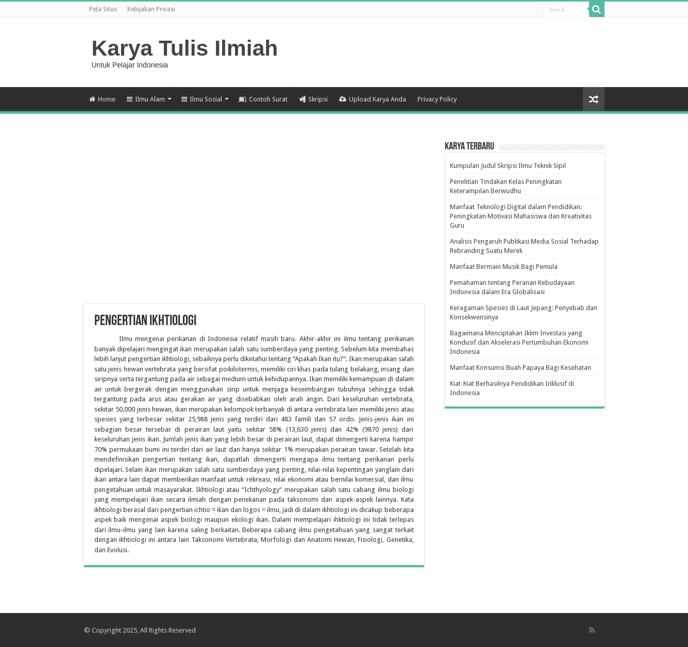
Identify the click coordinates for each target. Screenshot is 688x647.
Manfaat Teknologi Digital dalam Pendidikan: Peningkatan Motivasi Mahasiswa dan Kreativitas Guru (521, 216)
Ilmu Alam (146, 99)
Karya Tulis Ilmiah (185, 48)
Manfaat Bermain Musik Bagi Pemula (504, 266)
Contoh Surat (263, 99)
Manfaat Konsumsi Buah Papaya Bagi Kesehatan (520, 367)
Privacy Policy (437, 99)
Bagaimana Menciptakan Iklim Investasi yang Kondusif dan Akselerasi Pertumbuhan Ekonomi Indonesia (519, 342)
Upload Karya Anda (372, 99)
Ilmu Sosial (201, 99)
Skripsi (313, 99)
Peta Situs (103, 9)
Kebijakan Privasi (151, 9)
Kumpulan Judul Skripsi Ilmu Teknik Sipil (508, 165)
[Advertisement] (254, 221)
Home (102, 99)
